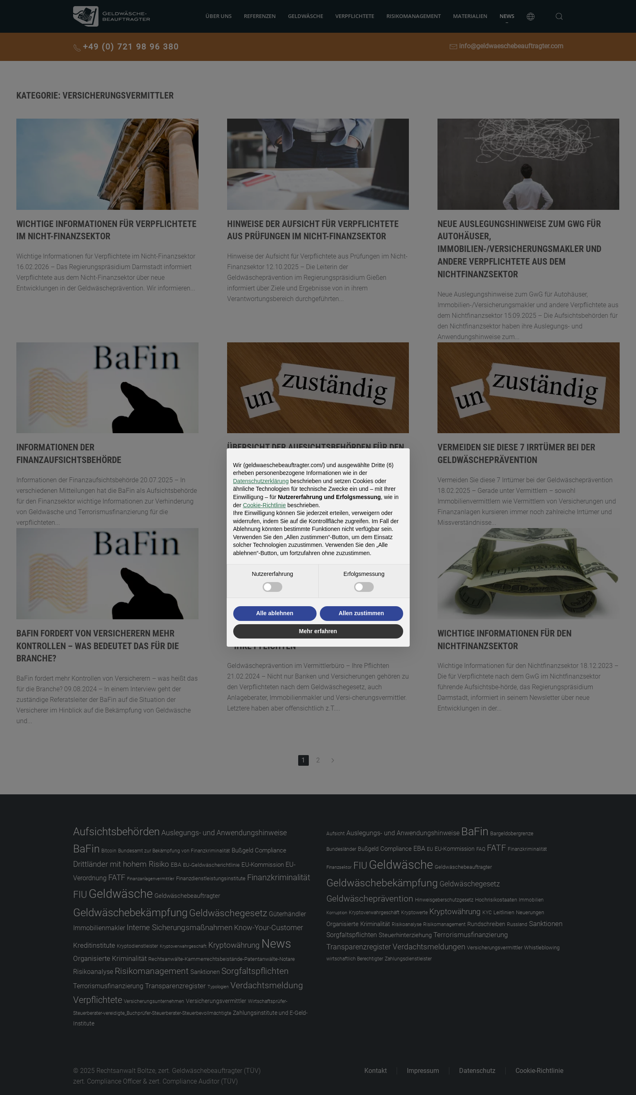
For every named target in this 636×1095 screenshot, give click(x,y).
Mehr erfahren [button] (318, 631)
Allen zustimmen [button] (361, 613)
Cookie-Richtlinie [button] (264, 505)
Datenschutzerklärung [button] (261, 481)
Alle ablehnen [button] (274, 613)
